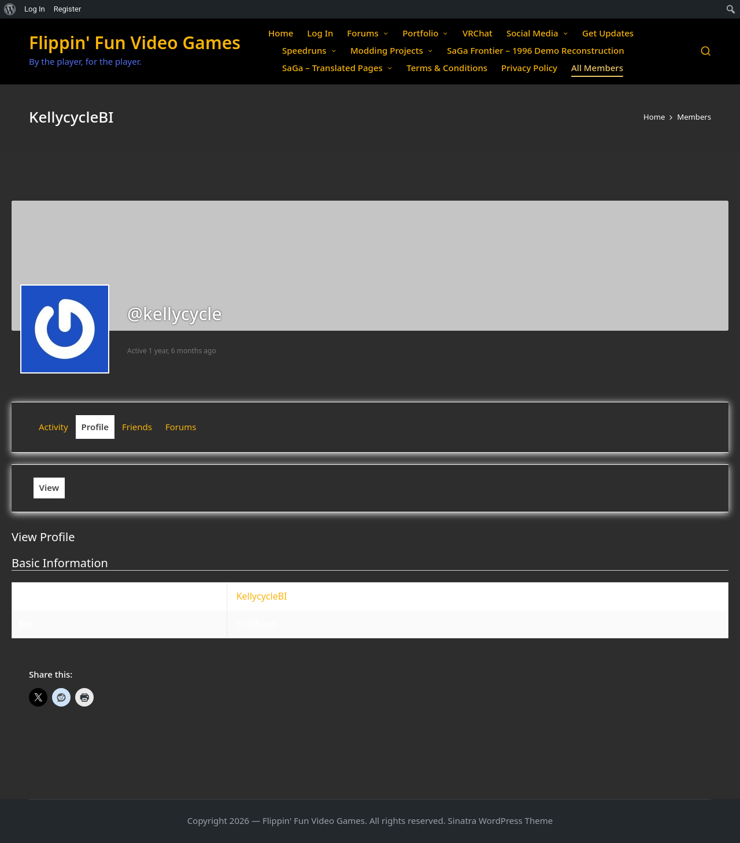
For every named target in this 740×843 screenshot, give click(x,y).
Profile (95, 426)
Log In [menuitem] (34, 9)
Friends (137, 426)
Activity (53, 426)
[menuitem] (10, 9)
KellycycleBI (261, 596)
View (49, 487)
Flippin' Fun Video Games (134, 42)
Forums (181, 426)
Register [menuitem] (68, 9)
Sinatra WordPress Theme (500, 820)
